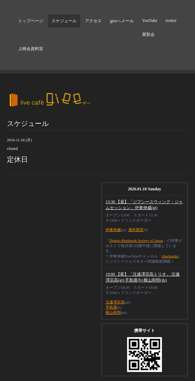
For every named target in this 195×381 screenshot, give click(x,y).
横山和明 (113, 312)
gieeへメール (122, 20)
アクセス (93, 20)
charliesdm (170, 256)
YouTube (149, 20)
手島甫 (111, 307)
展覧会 (148, 34)
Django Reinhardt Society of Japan (136, 240)
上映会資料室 (30, 48)
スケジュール (64, 20)
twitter (171, 20)
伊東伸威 (113, 230)
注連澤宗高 (115, 302)
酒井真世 (135, 230)
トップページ (30, 20)
